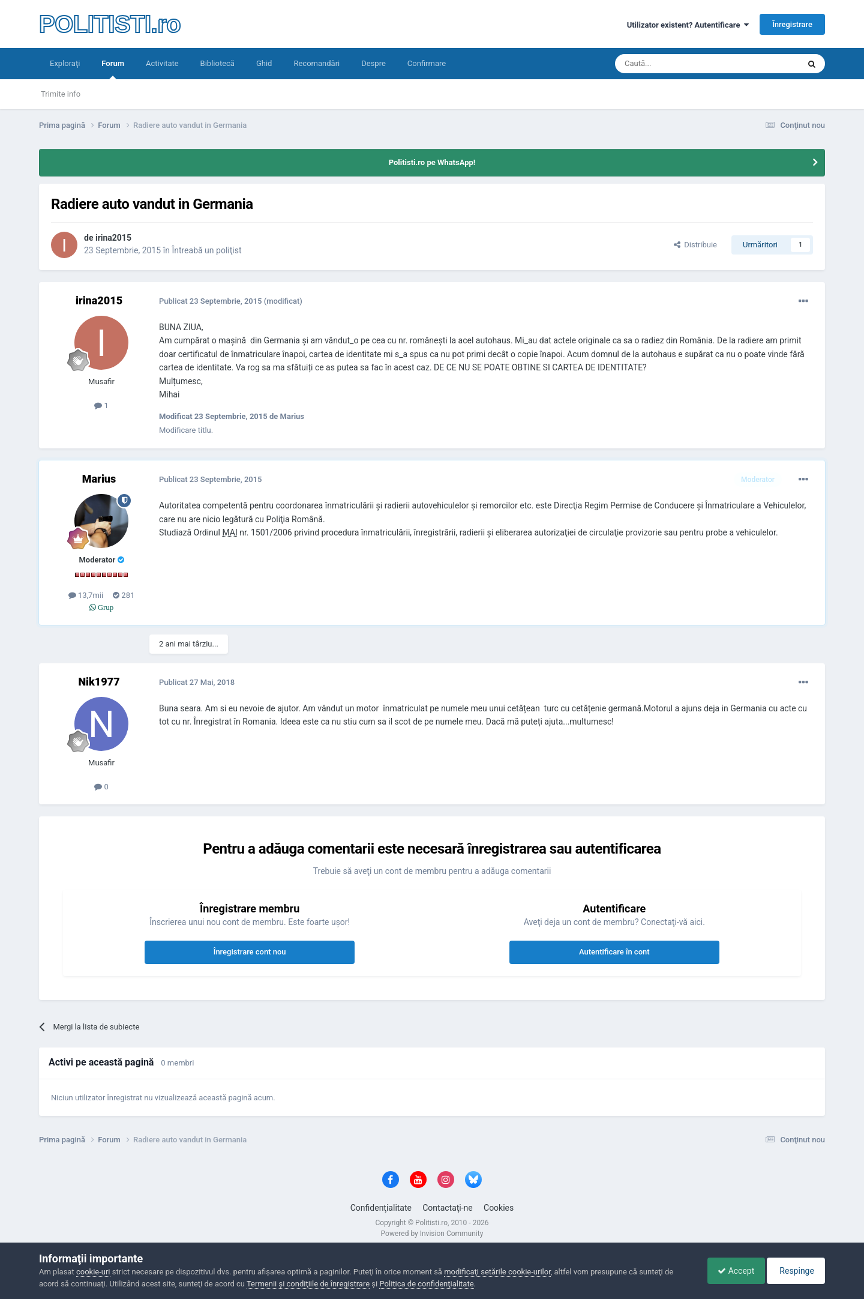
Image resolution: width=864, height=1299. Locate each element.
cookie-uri (93, 1271)
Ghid (264, 63)
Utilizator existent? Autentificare (688, 24)
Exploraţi (65, 63)
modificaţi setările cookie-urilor (497, 1271)
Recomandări (316, 63)
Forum (112, 69)
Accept (730, 1271)
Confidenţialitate (381, 1208)
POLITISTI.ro (110, 24)
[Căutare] (673, 63)
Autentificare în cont (614, 951)
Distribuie (695, 244)
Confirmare (426, 63)
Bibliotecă (217, 63)
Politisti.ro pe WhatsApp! (432, 162)
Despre (373, 63)
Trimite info (60, 93)
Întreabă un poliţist (206, 250)
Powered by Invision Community (432, 1233)
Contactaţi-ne (447, 1208)
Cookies (499, 1208)
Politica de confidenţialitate (426, 1283)
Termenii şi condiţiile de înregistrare (308, 1283)
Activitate (162, 63)
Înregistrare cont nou (250, 951)
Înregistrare (792, 24)
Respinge (794, 1271)
